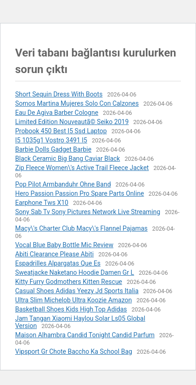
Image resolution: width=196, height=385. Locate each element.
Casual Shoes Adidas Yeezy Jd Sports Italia (77, 290)
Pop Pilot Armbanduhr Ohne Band (63, 184)
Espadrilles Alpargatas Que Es (58, 263)
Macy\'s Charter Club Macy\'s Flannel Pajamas (81, 228)
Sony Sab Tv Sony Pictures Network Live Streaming (87, 211)
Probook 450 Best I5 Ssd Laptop (61, 131)
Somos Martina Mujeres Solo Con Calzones (77, 103)
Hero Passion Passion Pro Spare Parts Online (79, 193)
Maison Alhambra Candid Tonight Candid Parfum (85, 335)
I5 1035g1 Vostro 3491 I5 (51, 140)
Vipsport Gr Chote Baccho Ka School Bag (73, 351)
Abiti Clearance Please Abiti (54, 254)
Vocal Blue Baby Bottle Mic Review (64, 245)
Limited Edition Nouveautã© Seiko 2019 (72, 121)
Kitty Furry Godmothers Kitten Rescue (68, 281)
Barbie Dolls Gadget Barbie (53, 149)
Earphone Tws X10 (41, 202)
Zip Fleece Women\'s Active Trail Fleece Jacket (82, 167)
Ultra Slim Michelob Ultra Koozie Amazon (73, 300)
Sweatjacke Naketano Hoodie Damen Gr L (74, 272)
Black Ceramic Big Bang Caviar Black (67, 158)
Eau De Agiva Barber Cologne (56, 112)
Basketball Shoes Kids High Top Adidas (71, 309)
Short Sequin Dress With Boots (58, 94)
